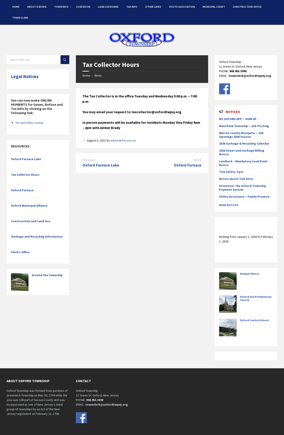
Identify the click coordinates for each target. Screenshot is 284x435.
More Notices (228, 205)
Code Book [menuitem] (83, 6)
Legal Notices (25, 76)
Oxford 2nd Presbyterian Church (255, 298)
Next (197, 160)
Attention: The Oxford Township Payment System (242, 188)
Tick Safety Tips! (231, 172)
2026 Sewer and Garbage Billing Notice (241, 152)
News (98, 75)
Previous (88, 160)
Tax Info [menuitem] (132, 6)
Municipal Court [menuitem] (214, 6)
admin (114, 140)
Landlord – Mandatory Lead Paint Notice (243, 163)
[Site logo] (142, 47)
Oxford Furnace (187, 165)
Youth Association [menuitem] (182, 6)
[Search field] (38, 59)
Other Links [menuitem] (153, 6)
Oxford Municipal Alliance (29, 206)
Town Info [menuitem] (61, 6)
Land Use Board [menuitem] (108, 6)
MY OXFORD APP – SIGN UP (238, 119)
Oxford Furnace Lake (100, 165)
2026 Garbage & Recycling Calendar (244, 143)
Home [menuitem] (16, 6)
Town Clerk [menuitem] (20, 17)
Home (86, 75)
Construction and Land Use (30, 221)
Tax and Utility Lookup (29, 123)
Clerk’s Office (20, 252)
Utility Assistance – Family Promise (244, 197)
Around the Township (47, 275)
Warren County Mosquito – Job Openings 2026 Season (241, 135)
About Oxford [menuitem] (36, 6)
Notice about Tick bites (236, 179)
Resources (129, 140)
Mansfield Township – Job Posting (244, 126)
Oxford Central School (254, 320)
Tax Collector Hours (25, 175)
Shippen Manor (249, 273)
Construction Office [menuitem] (247, 6)
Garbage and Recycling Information (37, 236)
